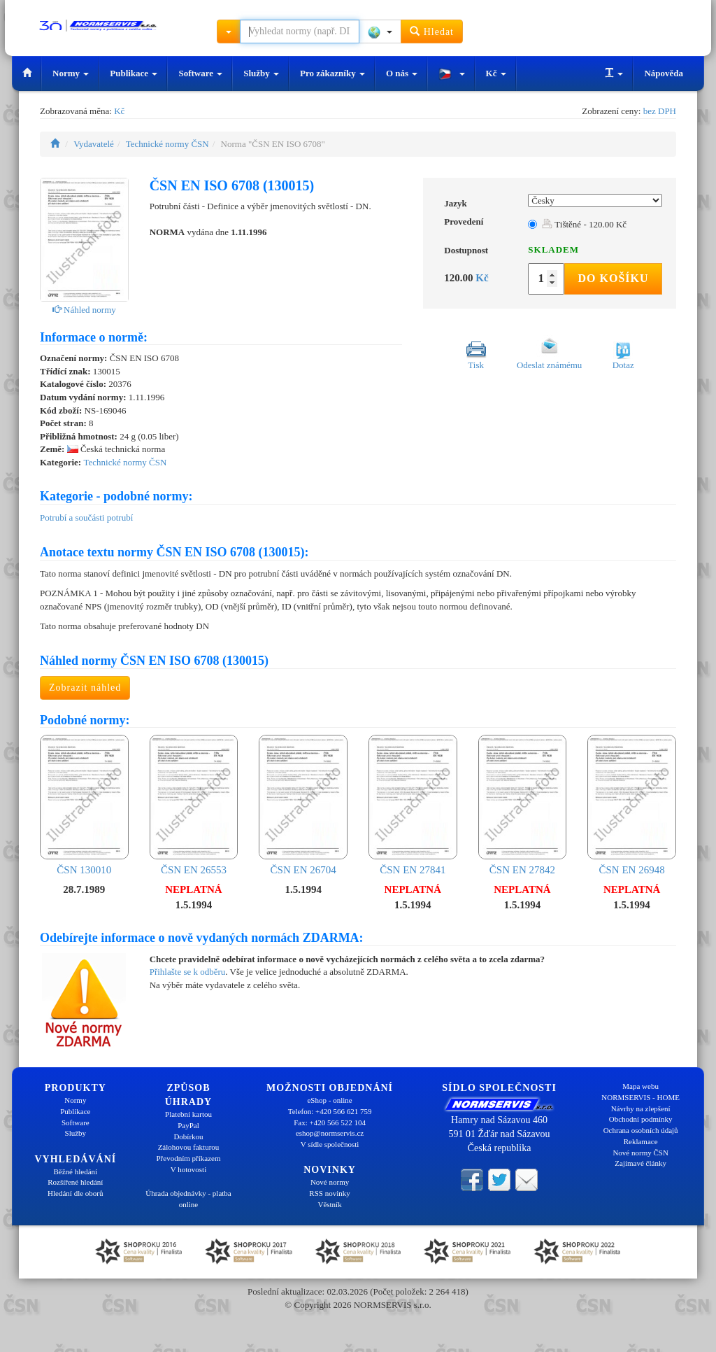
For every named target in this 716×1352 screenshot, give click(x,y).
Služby (261, 73)
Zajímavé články (640, 1163)
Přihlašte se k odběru (188, 971)
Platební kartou (188, 1114)
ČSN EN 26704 (303, 805)
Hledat (432, 31)
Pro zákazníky (332, 73)
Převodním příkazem (189, 1158)
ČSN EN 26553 (194, 805)
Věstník (329, 1204)
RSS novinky (329, 1193)
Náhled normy (84, 309)
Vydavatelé (93, 144)
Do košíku (613, 278)
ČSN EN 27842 (522, 805)
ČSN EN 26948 (631, 805)
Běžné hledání (76, 1171)
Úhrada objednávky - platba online (188, 1199)
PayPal (188, 1125)
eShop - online (329, 1100)
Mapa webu (640, 1086)
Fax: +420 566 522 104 (330, 1122)
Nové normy (329, 1182)
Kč (496, 73)
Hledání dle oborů (75, 1193)
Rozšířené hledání (75, 1182)
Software (200, 73)
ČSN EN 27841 (412, 805)
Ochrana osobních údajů (640, 1130)
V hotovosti (188, 1169)
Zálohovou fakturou (189, 1147)
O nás (401, 73)
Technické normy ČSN (167, 144)
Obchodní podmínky (641, 1119)
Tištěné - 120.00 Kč (584, 224)
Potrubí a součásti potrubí (86, 517)
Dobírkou (188, 1136)
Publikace (133, 73)
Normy (70, 73)
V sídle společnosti (330, 1144)
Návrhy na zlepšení (641, 1108)
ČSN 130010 (84, 805)
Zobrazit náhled (85, 687)
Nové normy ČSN (640, 1152)
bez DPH (659, 111)
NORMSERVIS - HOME (640, 1097)
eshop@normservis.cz (330, 1133)
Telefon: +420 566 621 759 (330, 1111)
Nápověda (663, 73)
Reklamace (641, 1141)
